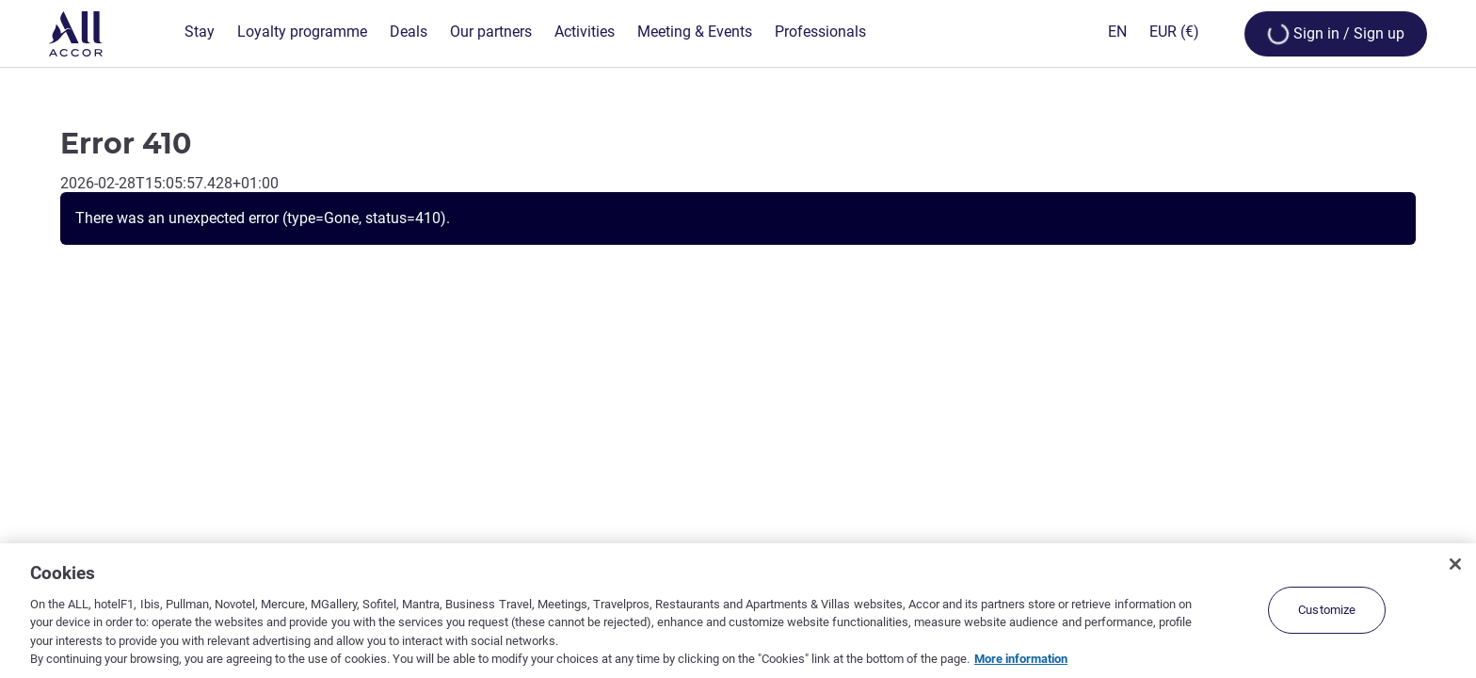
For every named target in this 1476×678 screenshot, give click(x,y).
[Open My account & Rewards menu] (1335, 33)
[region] (738, 610)
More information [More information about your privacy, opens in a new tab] (1020, 659)
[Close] (1455, 564)
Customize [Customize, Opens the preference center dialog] (1327, 610)
